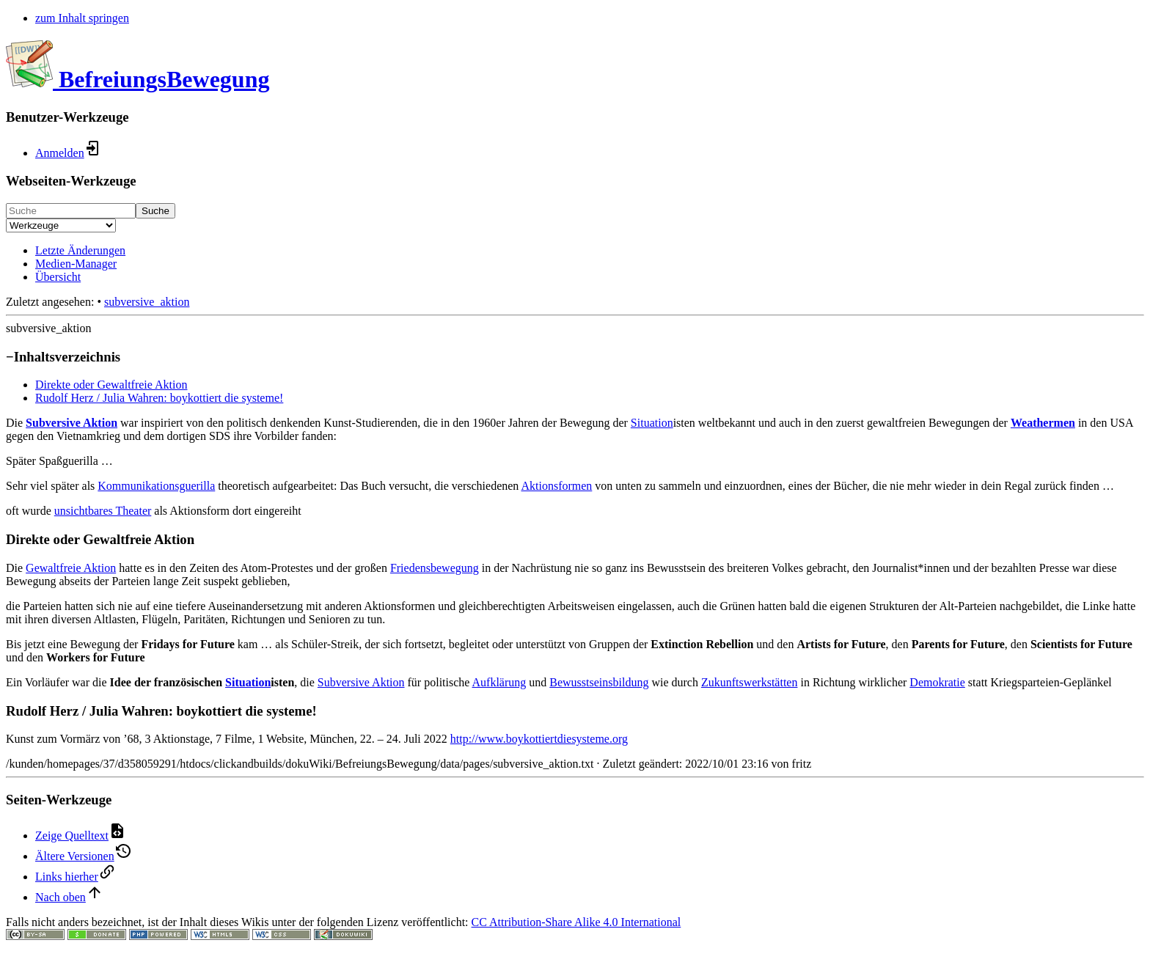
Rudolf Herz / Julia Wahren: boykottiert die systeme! (159, 398)
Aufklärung (499, 682)
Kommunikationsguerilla (156, 486)
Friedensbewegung (434, 568)
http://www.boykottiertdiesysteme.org (539, 738)
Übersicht (58, 277)
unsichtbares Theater (103, 510)
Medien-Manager (76, 263)
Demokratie (937, 682)
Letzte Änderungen (80, 250)
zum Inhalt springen (82, 18)
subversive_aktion (146, 301)
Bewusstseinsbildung (598, 682)
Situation (652, 422)
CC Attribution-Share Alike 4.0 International (576, 922)
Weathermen (1043, 422)
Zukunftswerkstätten (749, 682)
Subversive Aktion (71, 422)
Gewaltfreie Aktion (71, 568)
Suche (155, 210)
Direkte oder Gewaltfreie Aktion (111, 384)
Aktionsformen (556, 486)
